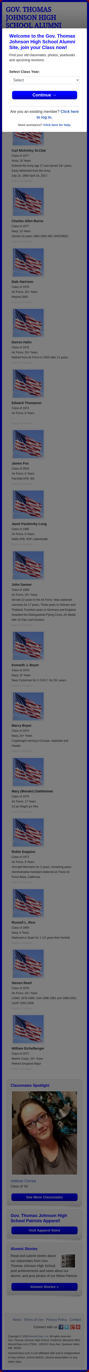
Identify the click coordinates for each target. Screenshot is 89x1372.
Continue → (44, 95)
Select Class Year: (24, 72)
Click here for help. (57, 125)
